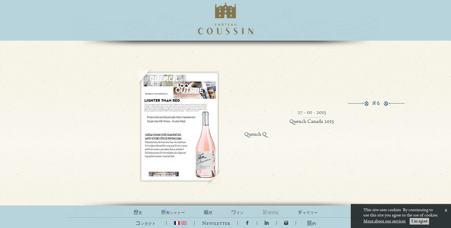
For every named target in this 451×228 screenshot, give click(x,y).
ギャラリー (308, 212)
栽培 (208, 212)
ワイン (237, 212)
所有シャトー (173, 212)
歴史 (137, 212)
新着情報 (270, 212)
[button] (311, 223)
